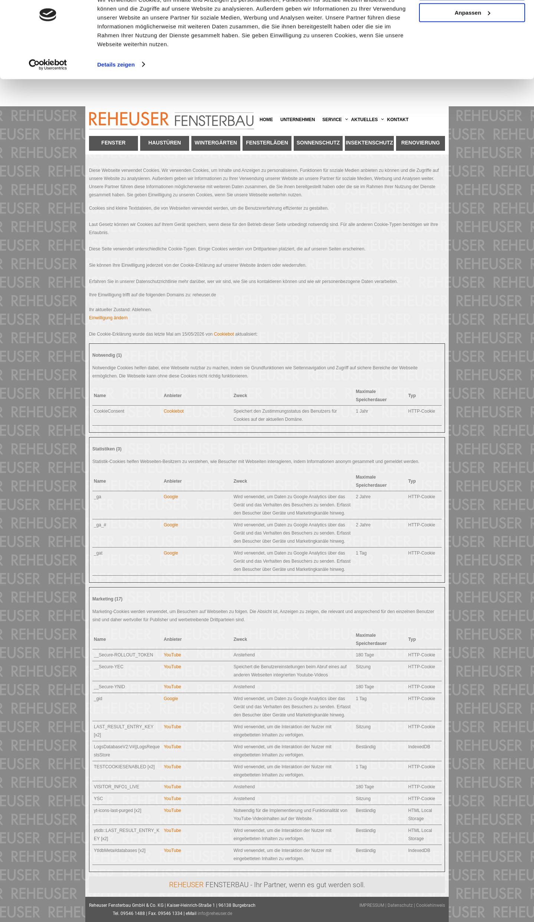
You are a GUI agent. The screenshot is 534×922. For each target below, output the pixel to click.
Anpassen (472, 40)
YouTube (172, 655)
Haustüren (164, 143)
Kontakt (398, 119)
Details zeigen (116, 92)
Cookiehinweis (430, 905)
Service (332, 119)
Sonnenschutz (318, 143)
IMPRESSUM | (373, 905)
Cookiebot (224, 334)
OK (472, 18)
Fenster (113, 143)
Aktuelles (364, 119)
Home (266, 119)
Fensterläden (267, 143)
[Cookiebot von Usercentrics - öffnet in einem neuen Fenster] (48, 91)
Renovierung (420, 143)
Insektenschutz (369, 143)
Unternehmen (297, 119)
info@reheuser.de (215, 913)
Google (171, 496)
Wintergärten (216, 143)
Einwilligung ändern (108, 317)
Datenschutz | (402, 905)
